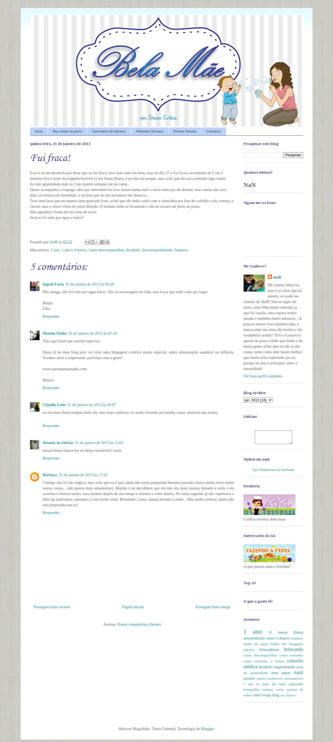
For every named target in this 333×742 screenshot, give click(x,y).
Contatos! (213, 131)
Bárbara (50, 475)
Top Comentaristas (264, 472)
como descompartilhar (106, 250)
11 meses (278, 635)
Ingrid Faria (53, 284)
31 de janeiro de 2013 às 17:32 (83, 475)
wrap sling (270, 697)
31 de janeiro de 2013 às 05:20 (89, 284)
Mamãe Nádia (55, 333)
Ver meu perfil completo (263, 376)
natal (298, 674)
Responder (51, 316)
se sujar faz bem (271, 686)
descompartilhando (157, 250)
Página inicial (133, 607)
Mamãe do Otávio (58, 443)
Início (39, 131)
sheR (277, 277)
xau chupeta (288, 698)
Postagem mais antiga (213, 607)
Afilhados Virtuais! (150, 131)
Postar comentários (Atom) (139, 624)
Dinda (298, 635)
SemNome (288, 472)
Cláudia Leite (54, 405)
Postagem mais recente (52, 607)
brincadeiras (269, 652)
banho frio (278, 646)
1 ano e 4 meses (74, 250)
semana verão (273, 692)
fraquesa (181, 250)
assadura (297, 641)
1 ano (55, 250)
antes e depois (278, 640)
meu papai (281, 675)
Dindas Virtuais (185, 131)
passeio (249, 681)
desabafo (133, 250)
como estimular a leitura (264, 664)
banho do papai (256, 646)
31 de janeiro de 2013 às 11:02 (99, 443)
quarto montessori (270, 681)
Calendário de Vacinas (109, 131)
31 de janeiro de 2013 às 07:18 (92, 333)
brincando (293, 651)
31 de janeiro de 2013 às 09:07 (91, 405)
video (257, 697)
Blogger (207, 731)
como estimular (291, 658)
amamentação (254, 640)
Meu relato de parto (67, 131)
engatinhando (284, 669)
